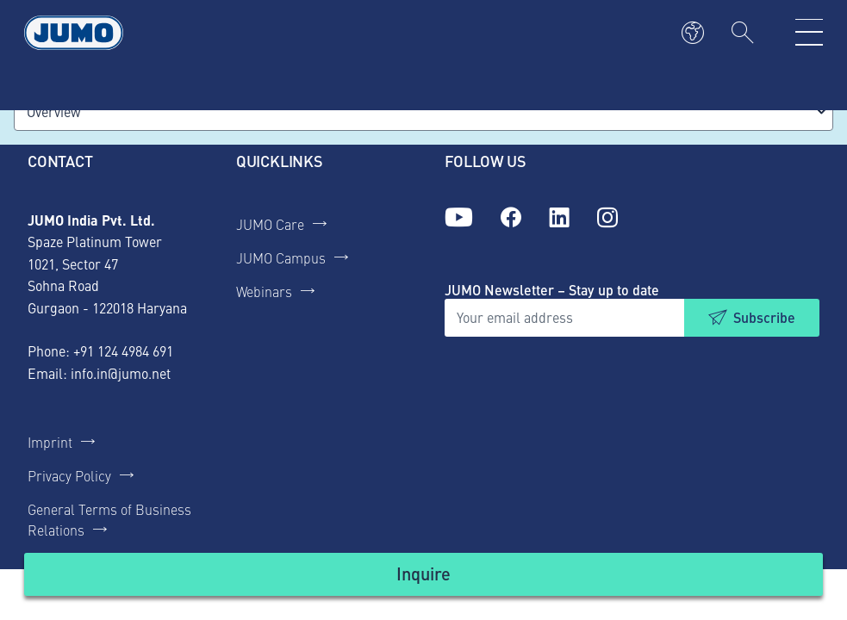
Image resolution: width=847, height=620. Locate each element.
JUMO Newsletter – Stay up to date (552, 290)
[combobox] (423, 111)
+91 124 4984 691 (123, 350)
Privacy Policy (69, 475)
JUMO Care (270, 223)
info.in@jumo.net (121, 372)
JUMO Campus (281, 257)
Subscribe (764, 317)
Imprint (50, 441)
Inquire (423, 573)
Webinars (264, 291)
